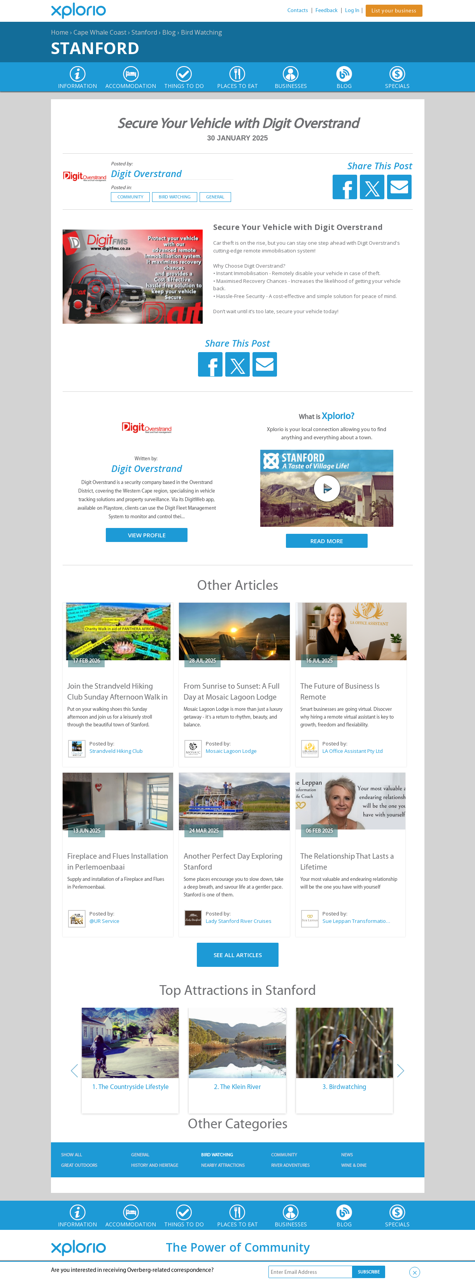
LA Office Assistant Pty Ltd (353, 750)
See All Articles (238, 955)
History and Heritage (154, 1165)
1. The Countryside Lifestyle (130, 1087)
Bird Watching (201, 32)
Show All (71, 1154)
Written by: (147, 458)
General (215, 197)
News (347, 1154)
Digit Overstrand (146, 173)
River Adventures (290, 1165)
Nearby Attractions (223, 1165)
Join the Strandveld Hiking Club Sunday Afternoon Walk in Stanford (117, 696)
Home (59, 32)
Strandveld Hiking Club (116, 750)
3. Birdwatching (344, 1087)
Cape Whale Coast (100, 32)
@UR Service (104, 920)
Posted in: (121, 187)
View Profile (147, 535)
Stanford (144, 32)
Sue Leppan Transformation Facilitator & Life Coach (358, 920)
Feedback (326, 10)
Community (130, 197)
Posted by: (122, 164)
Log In (352, 10)
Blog (169, 32)
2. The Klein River (237, 1087)
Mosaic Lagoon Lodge (231, 750)
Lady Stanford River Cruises (239, 920)
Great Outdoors (79, 1165)
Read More (326, 541)
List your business (394, 10)
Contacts (297, 10)
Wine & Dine (353, 1165)
